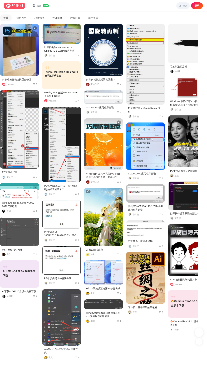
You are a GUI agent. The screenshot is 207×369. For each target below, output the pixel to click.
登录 (197, 5)
